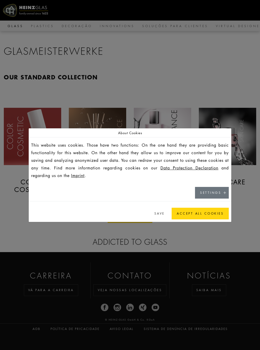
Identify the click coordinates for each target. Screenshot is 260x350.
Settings (210, 192)
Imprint (78, 175)
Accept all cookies (200, 213)
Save (159, 213)
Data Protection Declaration (189, 168)
